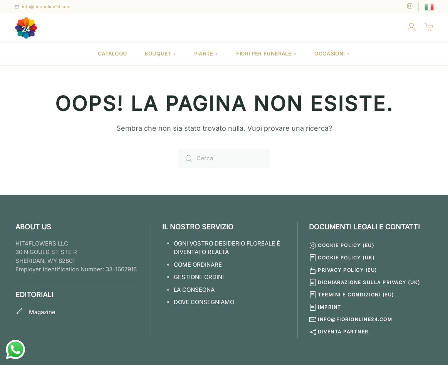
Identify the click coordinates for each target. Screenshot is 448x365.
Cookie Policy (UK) (341, 258)
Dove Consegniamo (204, 302)
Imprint (325, 307)
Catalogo (112, 53)
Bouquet (160, 53)
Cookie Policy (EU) (341, 245)
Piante (206, 53)
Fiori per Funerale (266, 53)
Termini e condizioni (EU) (351, 295)
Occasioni (332, 53)
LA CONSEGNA (194, 289)
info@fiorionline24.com (46, 6)
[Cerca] (224, 158)
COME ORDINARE (198, 264)
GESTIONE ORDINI (199, 277)
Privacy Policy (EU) (343, 270)
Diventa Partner (339, 332)
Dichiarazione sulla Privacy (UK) (364, 282)
